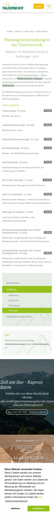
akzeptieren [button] (38, 508)
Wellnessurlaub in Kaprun (29, 78)
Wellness (29, 31)
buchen (38, 6)
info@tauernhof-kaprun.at (27, 462)
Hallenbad (14, 295)
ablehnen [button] (15, 508)
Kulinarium (12, 282)
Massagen (13, 310)
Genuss (19, 31)
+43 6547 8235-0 (27, 458)
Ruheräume (8, 85)
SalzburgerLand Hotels (19, 316)
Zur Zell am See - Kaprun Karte (27, 411)
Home (10, 31)
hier (40, 497)
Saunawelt (14, 300)
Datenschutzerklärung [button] (16, 501)
